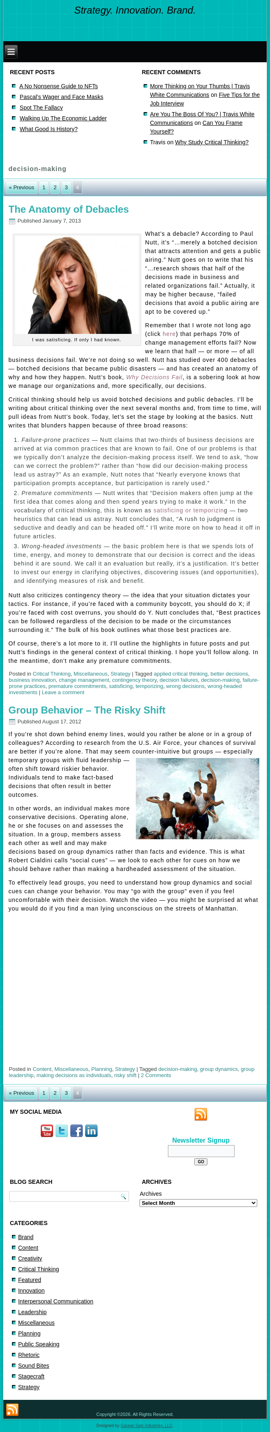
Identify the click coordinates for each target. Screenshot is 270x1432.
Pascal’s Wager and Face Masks (61, 97)
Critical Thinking (51, 674)
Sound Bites (33, 1365)
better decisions (229, 674)
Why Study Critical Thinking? (212, 142)
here (169, 334)
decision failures (179, 680)
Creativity (30, 1258)
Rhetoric (29, 1355)
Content (42, 1069)
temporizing (149, 686)
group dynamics (219, 1069)
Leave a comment (63, 692)
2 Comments (156, 1075)
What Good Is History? (49, 129)
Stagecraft (31, 1376)
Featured (29, 1280)
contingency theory (134, 680)
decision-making (220, 680)
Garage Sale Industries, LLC (146, 1425)
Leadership (32, 1312)
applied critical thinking (181, 674)
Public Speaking (38, 1344)
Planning (101, 1069)
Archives (151, 1193)
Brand (25, 1237)
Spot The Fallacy (41, 107)
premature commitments (77, 686)
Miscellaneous (90, 674)
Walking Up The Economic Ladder (63, 118)
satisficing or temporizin (189, 510)
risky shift (125, 1075)
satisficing (121, 686)
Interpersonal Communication (55, 1301)
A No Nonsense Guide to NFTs (58, 86)
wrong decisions (185, 686)
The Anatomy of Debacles (69, 209)
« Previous (21, 187)
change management (84, 680)
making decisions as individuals (74, 1075)
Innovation (31, 1290)
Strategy (120, 674)
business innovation (32, 680)
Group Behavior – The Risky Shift (87, 710)
